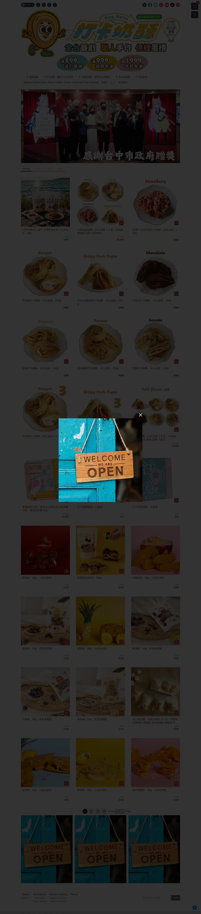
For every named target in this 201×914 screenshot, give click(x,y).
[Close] (140, 415)
